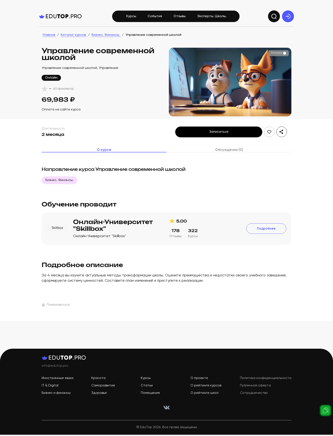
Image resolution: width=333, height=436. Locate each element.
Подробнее (266, 231)
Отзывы (180, 18)
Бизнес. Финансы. (106, 37)
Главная (49, 37)
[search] (274, 19)
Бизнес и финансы (56, 396)
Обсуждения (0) (229, 152)
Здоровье (99, 396)
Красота (98, 381)
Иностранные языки (57, 381)
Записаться (218, 134)
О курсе (104, 152)
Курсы (131, 18)
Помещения (150, 396)
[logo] (60, 18)
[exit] (288, 19)
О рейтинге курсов (205, 388)
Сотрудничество (254, 396)
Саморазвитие (103, 388)
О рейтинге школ (204, 396)
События (155, 18)
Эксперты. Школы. (212, 18)
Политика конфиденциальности (265, 381)
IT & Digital (50, 388)
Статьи (147, 388)
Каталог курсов (74, 37)
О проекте (199, 381)
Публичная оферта (255, 388)
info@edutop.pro (55, 369)
